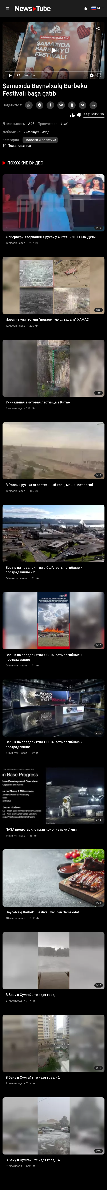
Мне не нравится (79, 115)
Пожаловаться (17, 146)
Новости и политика (40, 140)
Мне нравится (72, 115)
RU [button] (96, 8)
